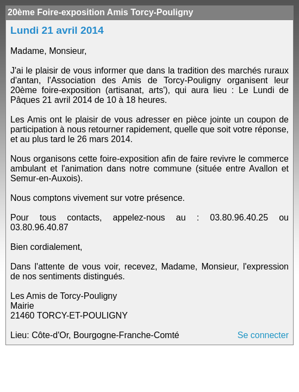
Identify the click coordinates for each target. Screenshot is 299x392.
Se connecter (263, 335)
